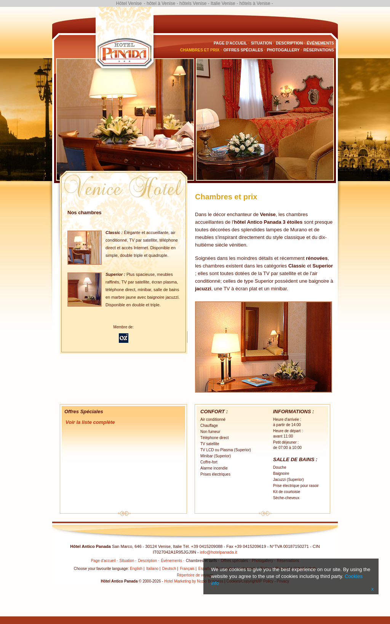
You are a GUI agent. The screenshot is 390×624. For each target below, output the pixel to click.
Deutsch (169, 569)
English (136, 569)
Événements (320, 43)
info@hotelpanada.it (218, 552)
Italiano (152, 569)
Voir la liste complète (90, 422)
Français (187, 569)
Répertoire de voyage (195, 575)
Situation (261, 43)
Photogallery (283, 50)
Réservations (319, 50)
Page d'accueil (230, 43)
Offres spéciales (243, 50)
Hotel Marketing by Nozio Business (193, 581)
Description (289, 43)
